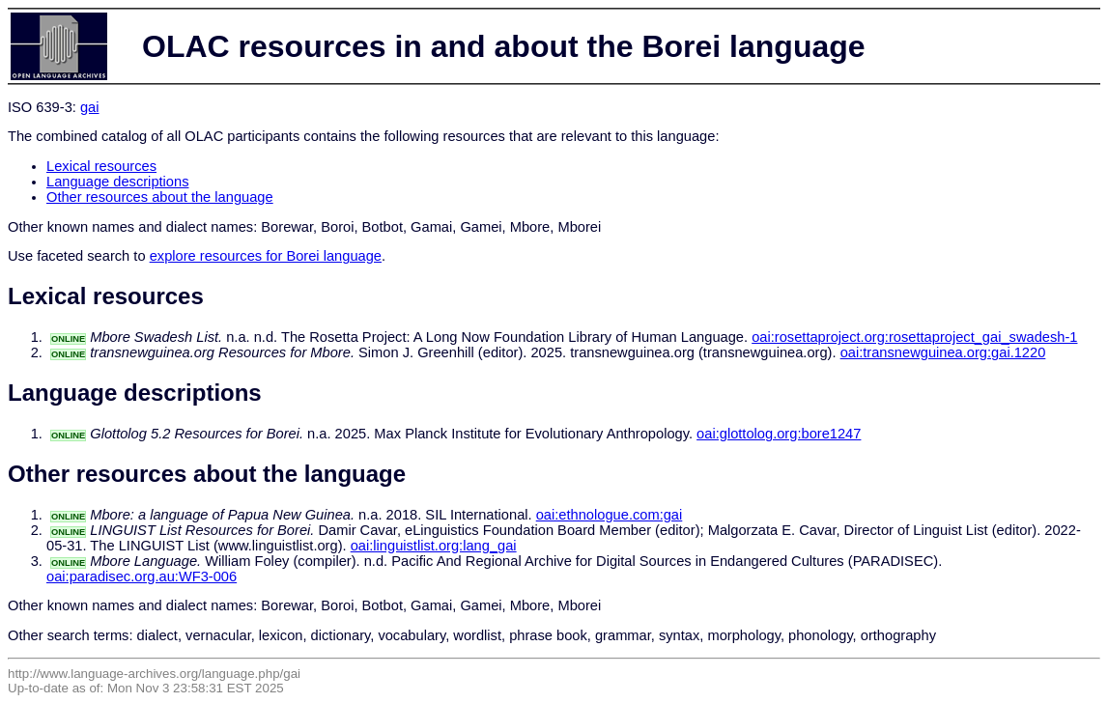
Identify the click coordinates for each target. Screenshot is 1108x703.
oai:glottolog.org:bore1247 (778, 433)
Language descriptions (117, 181)
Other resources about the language (159, 197)
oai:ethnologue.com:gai (609, 514)
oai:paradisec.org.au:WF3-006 (141, 576)
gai (89, 107)
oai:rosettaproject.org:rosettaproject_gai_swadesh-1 (914, 337)
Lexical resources (101, 166)
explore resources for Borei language (266, 256)
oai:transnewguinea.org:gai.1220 (943, 352)
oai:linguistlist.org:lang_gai (434, 545)
